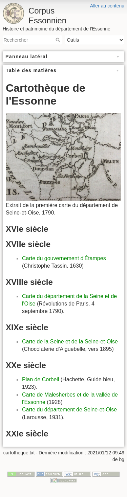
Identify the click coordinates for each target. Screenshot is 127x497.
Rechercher (59, 40)
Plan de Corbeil (40, 379)
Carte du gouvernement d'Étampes (64, 258)
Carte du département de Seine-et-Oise (69, 409)
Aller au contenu (107, 5)
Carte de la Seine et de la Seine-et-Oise (70, 341)
